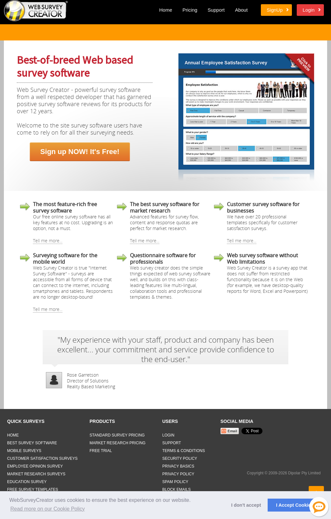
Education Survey (27, 482)
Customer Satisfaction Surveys (42, 458)
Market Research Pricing (117, 443)
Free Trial (101, 450)
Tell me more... (47, 240)
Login (309, 10)
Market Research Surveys (36, 474)
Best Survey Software (32, 443)
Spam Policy (175, 482)
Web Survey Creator (36, 10)
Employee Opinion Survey (35, 466)
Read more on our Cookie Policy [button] (47, 509)
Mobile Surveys (24, 450)
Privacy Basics (178, 466)
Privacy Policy (178, 474)
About (241, 10)
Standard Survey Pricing (117, 435)
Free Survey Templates (32, 489)
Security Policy (179, 458)
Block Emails (176, 489)
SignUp (275, 10)
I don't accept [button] (246, 505)
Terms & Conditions (183, 450)
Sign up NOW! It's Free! (80, 152)
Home (165, 10)
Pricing (189, 10)
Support (216, 10)
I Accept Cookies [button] (294, 505)
